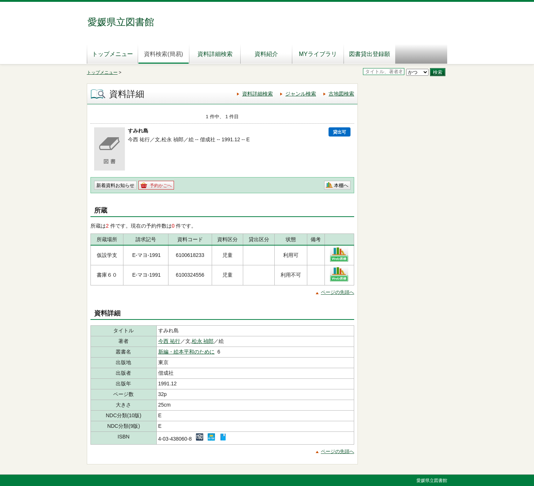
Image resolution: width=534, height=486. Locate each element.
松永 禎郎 (203, 341)
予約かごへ (161, 185)
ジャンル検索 (300, 94)
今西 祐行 (169, 341)
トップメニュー (112, 54)
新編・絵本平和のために (186, 352)
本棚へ (341, 185)
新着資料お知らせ (115, 185)
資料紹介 (266, 54)
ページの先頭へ (337, 292)
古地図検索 (341, 94)
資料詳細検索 (215, 54)
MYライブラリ (318, 54)
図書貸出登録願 (369, 54)
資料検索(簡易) (163, 54)
